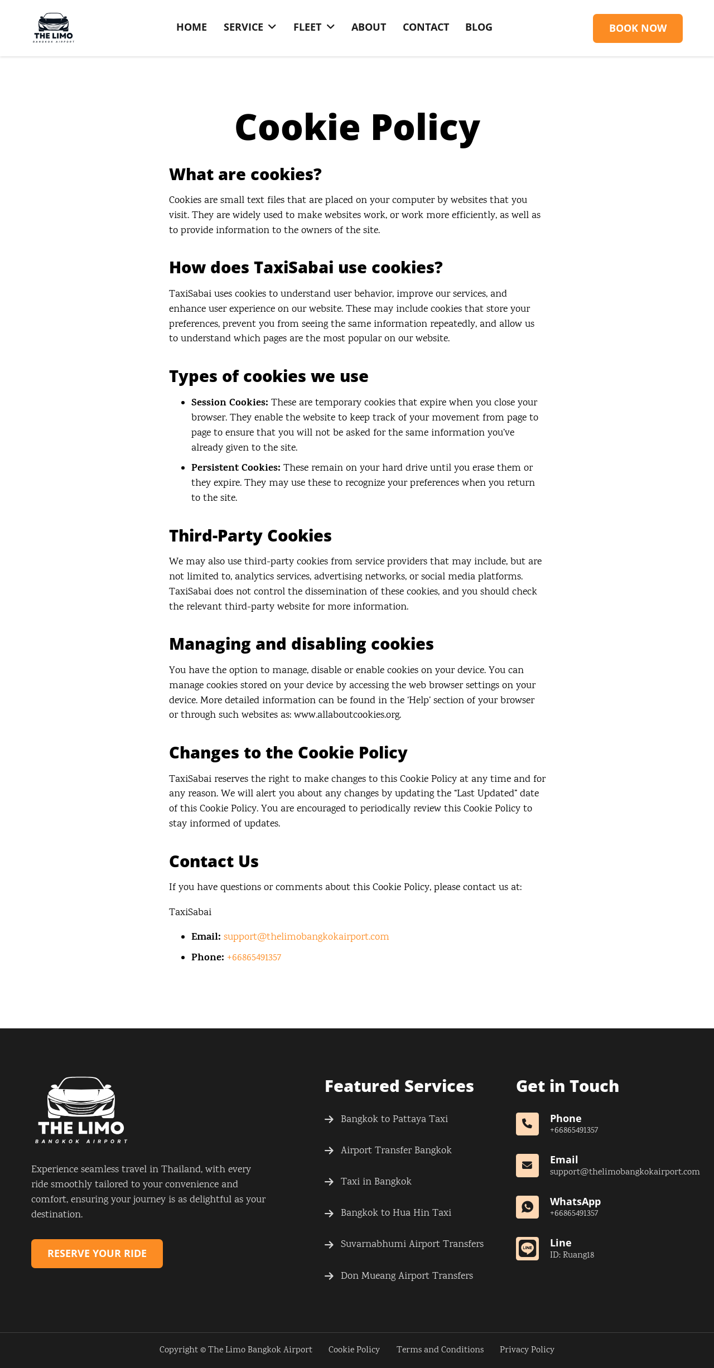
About (368, 26)
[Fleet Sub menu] (330, 27)
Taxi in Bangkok (376, 1182)
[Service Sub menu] (272, 27)
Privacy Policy (527, 1350)
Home (191, 26)
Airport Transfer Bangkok (396, 1151)
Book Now (638, 28)
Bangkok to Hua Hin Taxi (396, 1213)
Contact (426, 26)
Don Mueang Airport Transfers (407, 1276)
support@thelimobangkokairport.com (306, 937)
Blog (479, 26)
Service (243, 26)
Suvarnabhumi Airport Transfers (412, 1245)
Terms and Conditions (440, 1350)
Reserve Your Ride (97, 1253)
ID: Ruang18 (572, 1255)
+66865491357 (254, 958)
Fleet (307, 26)
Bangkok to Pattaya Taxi (394, 1120)
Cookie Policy (354, 1350)
